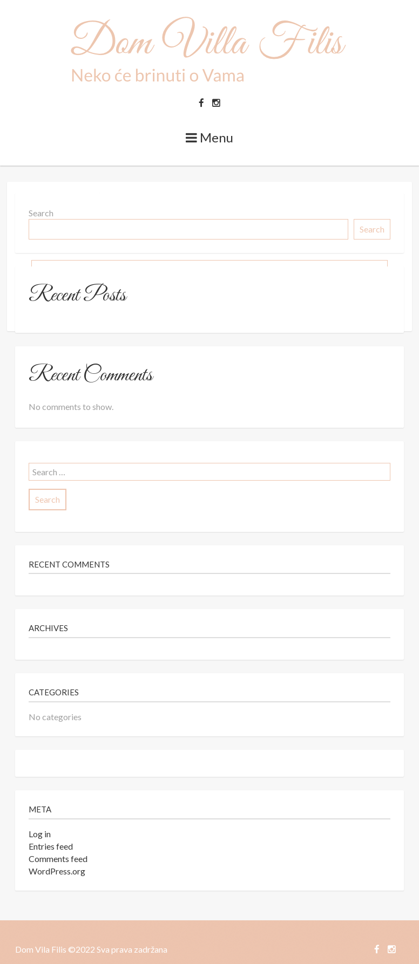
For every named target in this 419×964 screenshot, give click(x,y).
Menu (209, 137)
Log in (40, 834)
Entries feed (51, 846)
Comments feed (58, 858)
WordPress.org (57, 871)
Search (41, 213)
